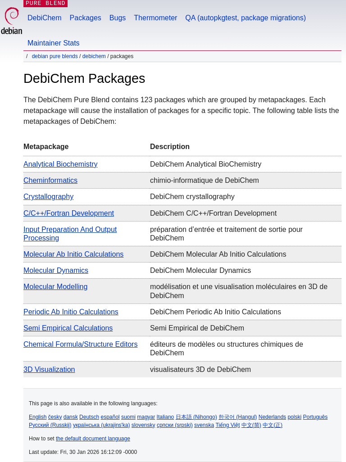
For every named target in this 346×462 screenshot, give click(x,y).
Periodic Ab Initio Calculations (70, 312)
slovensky (143, 425)
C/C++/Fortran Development (68, 213)
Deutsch (89, 417)
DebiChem (44, 18)
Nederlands (272, 417)
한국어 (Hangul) (238, 417)
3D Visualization (49, 369)
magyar (146, 417)
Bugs (117, 18)
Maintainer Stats (53, 43)
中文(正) (272, 425)
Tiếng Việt (227, 425)
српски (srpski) (175, 425)
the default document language (93, 438)
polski (294, 417)
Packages (85, 18)
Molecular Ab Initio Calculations (73, 254)
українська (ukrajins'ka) (101, 425)
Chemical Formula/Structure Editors (80, 344)
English (37, 417)
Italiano (165, 417)
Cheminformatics (50, 180)
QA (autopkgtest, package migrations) (245, 18)
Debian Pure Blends (55, 56)
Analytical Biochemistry (60, 164)
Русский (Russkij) (50, 425)
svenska (204, 425)
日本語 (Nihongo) (196, 417)
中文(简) (251, 425)
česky (55, 417)
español (109, 417)
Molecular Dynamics (55, 270)
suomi (128, 417)
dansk (71, 417)
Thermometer (155, 18)
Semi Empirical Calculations (68, 328)
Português (315, 417)
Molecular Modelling (55, 286)
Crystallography (48, 196)
